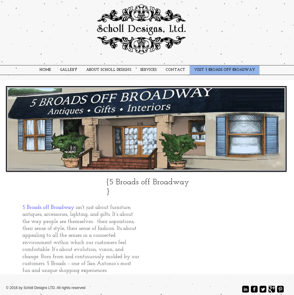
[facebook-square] (254, 289)
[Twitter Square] (263, 289)
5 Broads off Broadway (48, 207)
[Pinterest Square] (280, 289)
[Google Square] (271, 289)
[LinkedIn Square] (245, 289)
